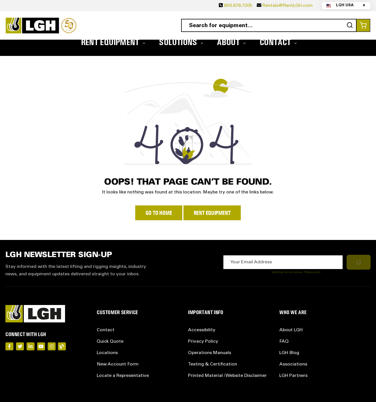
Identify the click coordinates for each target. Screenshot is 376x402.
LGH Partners (293, 375)
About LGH (291, 330)
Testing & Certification (212, 364)
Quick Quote (110, 341)
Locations (107, 353)
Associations (293, 364)
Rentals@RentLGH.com (287, 5)
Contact (105, 330)
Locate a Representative (123, 375)
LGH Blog (289, 353)
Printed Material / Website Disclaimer (227, 375)
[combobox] (269, 25)
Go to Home (158, 212)
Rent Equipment (212, 212)
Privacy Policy (203, 341)
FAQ (284, 341)
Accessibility (201, 330)
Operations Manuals (209, 353)
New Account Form (118, 364)
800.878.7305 (238, 5)
